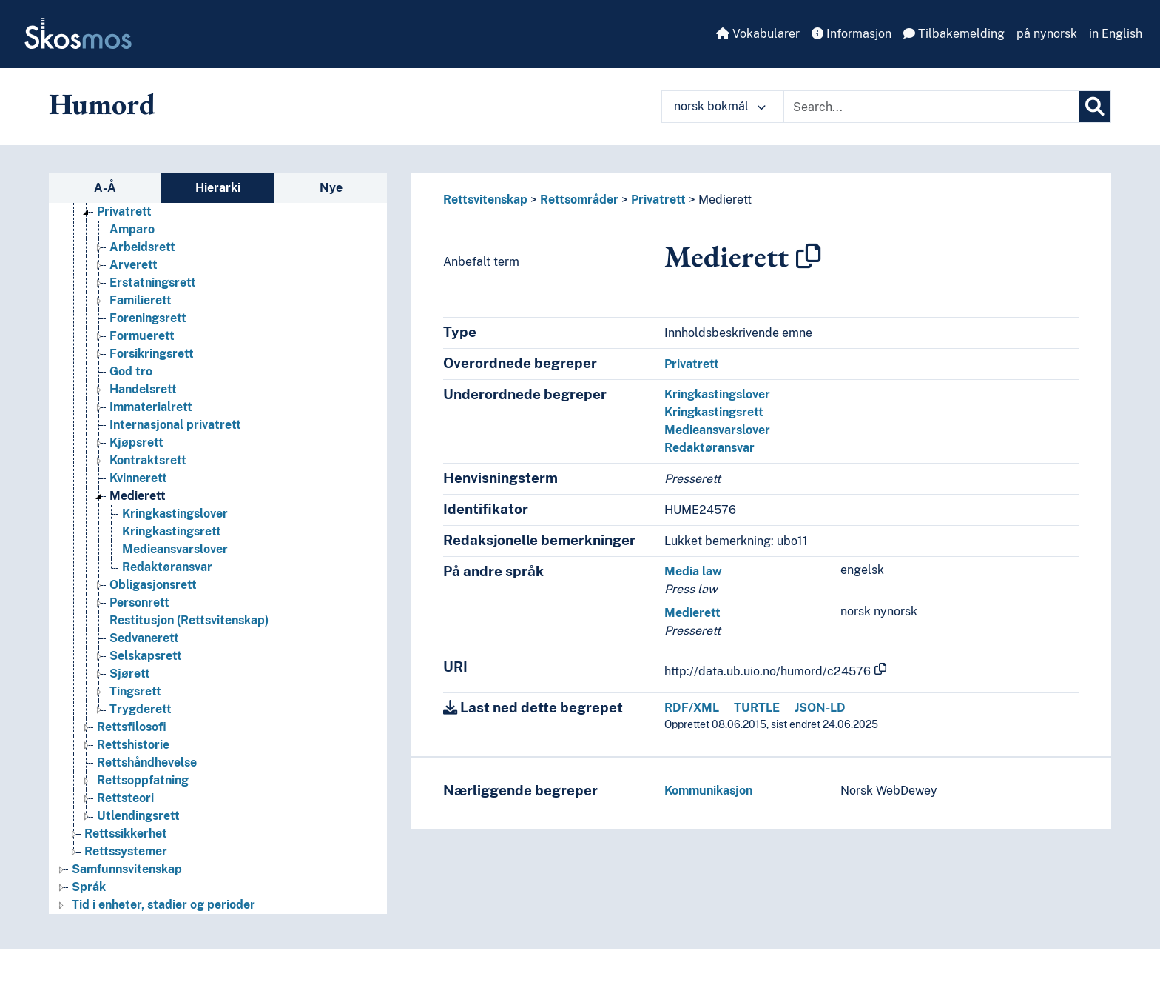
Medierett (725, 200)
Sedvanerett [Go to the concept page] (144, 638)
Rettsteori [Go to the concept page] (125, 798)
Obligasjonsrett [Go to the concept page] (153, 585)
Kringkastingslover (717, 394)
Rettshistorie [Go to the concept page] (133, 745)
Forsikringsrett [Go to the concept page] (151, 354)
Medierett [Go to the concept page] (137, 496)
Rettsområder (579, 200)
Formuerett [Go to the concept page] (142, 336)
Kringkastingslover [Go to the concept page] (175, 514)
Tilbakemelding (954, 34)
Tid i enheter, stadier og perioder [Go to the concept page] (163, 905)
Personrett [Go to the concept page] (139, 602)
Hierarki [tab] (217, 188)
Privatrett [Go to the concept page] (124, 211)
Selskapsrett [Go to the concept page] (145, 656)
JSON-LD (820, 708)
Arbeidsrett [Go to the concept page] (142, 247)
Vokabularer (758, 34)
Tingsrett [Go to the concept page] (135, 691)
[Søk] (1095, 106)
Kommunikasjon (708, 791)
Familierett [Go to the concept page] (140, 300)
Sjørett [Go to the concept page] (129, 674)
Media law (693, 571)
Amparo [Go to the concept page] (132, 229)
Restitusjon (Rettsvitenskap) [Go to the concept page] (189, 620)
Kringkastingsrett (713, 412)
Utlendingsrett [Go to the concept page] (138, 816)
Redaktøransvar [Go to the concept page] (167, 567)
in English (1115, 34)
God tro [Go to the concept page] (130, 371)
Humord (102, 103)
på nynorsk (1046, 34)
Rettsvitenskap (485, 200)
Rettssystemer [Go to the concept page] (125, 851)
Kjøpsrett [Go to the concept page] (136, 442)
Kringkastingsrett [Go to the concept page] (171, 531)
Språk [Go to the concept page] (89, 887)
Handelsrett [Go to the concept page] (143, 389)
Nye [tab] (331, 188)
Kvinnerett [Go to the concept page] (138, 478)
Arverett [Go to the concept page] (133, 265)
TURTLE (757, 708)
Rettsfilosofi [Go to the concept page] (131, 727)
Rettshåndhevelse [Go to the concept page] (147, 762)
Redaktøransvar (709, 448)
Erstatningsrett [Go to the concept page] (152, 283)
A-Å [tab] (105, 188)
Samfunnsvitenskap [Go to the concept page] (127, 869)
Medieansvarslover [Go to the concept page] (175, 549)
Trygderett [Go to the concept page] (140, 709)
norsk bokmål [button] (720, 106)
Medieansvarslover (717, 430)
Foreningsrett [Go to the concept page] (147, 318)
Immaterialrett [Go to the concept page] (150, 407)
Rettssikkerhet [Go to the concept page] (125, 834)
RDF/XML (691, 708)
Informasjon (851, 34)
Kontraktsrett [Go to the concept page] (147, 460)
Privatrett (658, 200)
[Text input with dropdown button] (931, 106)
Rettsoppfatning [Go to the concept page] (143, 780)
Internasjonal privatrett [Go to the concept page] (175, 425)
